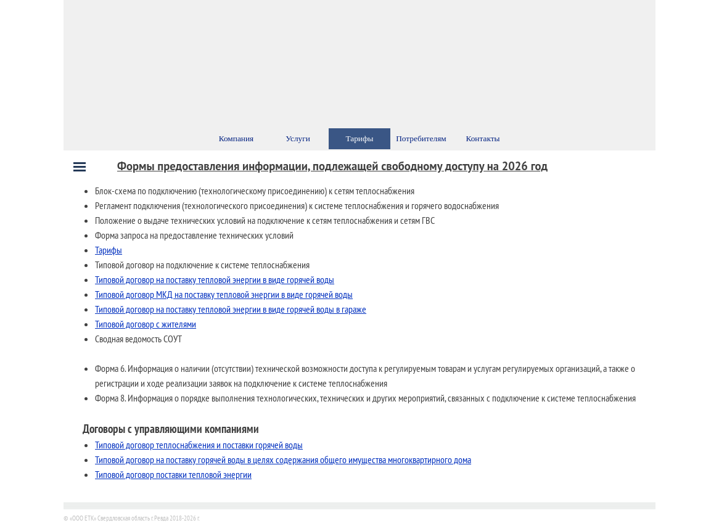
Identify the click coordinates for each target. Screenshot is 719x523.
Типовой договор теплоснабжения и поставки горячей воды (199, 445)
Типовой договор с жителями (145, 324)
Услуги (298, 138)
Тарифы (108, 250)
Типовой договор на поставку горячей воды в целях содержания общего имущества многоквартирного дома (283, 459)
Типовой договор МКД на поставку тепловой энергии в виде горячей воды (224, 294)
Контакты (482, 138)
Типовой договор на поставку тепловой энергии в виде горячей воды (214, 279)
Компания (236, 138)
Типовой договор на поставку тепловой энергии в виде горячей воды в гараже (230, 309)
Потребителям (421, 138)
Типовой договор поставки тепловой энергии (173, 474)
